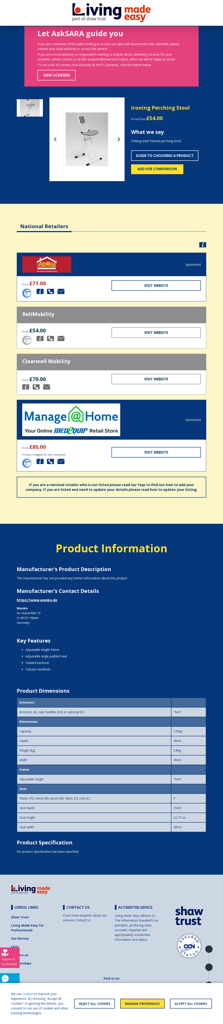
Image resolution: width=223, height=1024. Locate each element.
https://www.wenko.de (37, 600)
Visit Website (156, 285)
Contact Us (83, 920)
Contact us (19, 955)
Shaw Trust (20, 917)
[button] (55, 139)
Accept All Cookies (191, 1004)
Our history (20, 938)
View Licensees (56, 75)
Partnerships (21, 963)
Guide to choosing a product (165, 155)
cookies (27, 994)
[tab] (44, 222)
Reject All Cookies (94, 1004)
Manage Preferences (142, 1004)
